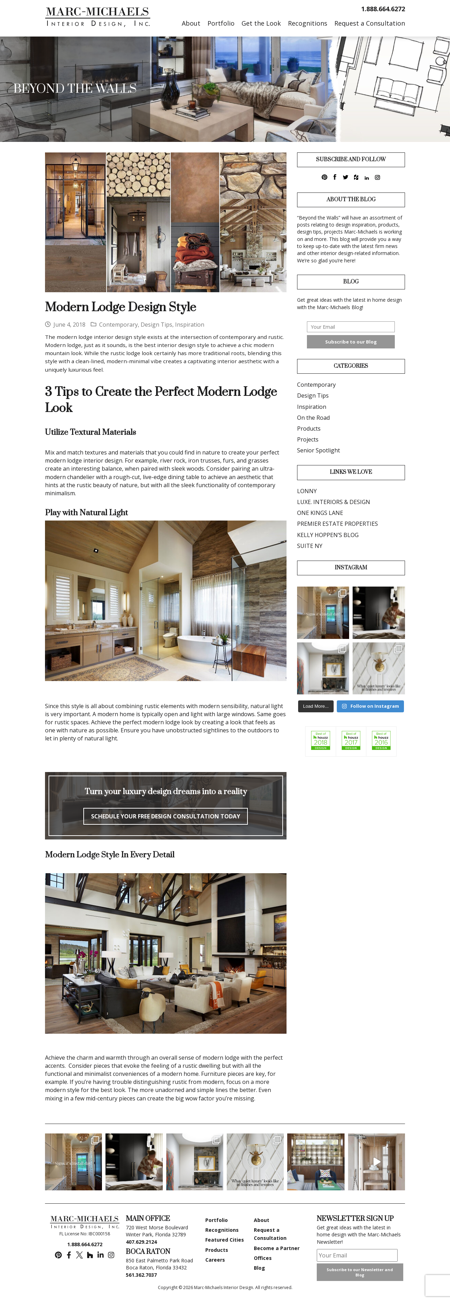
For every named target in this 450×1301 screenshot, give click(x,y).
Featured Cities (224, 1239)
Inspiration (189, 324)
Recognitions (222, 1230)
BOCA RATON (148, 1252)
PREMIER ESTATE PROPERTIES (337, 524)
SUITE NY (309, 546)
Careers (215, 1259)
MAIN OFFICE (148, 1219)
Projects (308, 439)
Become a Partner (277, 1248)
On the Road (313, 417)
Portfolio (216, 1220)
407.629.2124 (141, 1241)
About (261, 1220)
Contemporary (118, 324)
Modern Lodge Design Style (120, 307)
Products (309, 428)
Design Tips (156, 324)
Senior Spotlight (318, 450)
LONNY (307, 491)
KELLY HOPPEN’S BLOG (328, 535)
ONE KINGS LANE (320, 513)
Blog (259, 1267)
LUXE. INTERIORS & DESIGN (333, 502)
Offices (263, 1258)
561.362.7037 (141, 1274)
